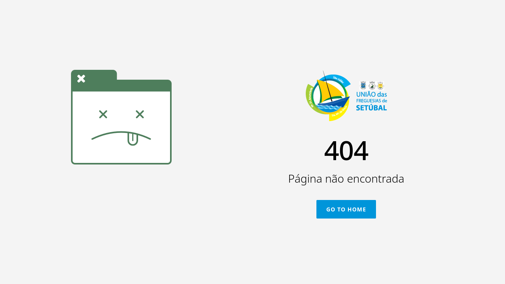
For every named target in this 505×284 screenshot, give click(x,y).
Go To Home (346, 209)
